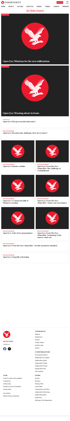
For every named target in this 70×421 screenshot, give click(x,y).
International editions (41, 355)
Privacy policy (7, 389)
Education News (8, 131)
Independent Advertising (42, 392)
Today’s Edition (39, 342)
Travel (47, 6)
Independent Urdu (40, 368)
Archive (37, 348)
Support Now (60, 2)
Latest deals (38, 386)
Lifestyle (30, 6)
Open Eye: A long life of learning (16, 257)
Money (39, 6)
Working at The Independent (43, 400)
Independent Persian (41, 366)
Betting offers (39, 384)
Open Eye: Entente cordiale (14, 166)
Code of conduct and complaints (12, 378)
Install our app (39, 345)
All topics (37, 381)
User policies (7, 393)
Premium (65, 6)
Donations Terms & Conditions (12, 386)
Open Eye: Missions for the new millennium (26, 61)
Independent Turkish (41, 363)
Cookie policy (7, 384)
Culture (20, 6)
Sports (11, 6)
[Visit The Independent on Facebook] (4, 348)
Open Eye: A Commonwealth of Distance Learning (15, 202)
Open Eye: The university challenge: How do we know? (25, 133)
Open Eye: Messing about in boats (21, 113)
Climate (56, 6)
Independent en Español (42, 357)
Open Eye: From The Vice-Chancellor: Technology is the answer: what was (49, 235)
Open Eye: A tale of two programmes (18, 233)
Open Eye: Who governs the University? (19, 122)
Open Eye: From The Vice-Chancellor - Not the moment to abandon (30, 246)
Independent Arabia (41, 360)
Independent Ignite (40, 395)
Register (37, 334)
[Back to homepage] (11, 2)
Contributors (7, 381)
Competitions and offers (42, 389)
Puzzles (37, 378)
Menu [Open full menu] (67, 2)
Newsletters (38, 337)
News (3, 6)
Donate (37, 340)
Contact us (6, 344)
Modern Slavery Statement (11, 396)
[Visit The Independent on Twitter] (9, 348)
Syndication (38, 397)
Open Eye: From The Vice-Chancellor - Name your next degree (52, 202)
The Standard (39, 371)
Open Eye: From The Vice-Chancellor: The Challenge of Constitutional (49, 169)
